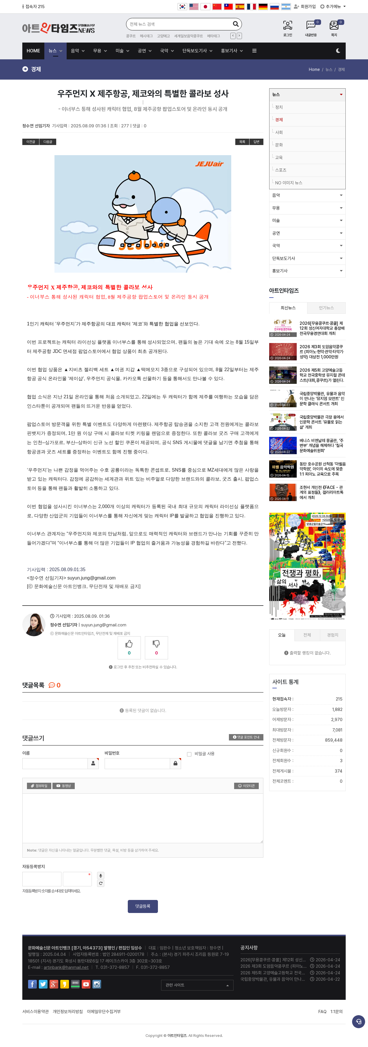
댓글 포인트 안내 (246, 737)
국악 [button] (276, 245)
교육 (279, 157)
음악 (75, 51)
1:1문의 (337, 1011)
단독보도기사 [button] (283, 258)
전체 (307, 635)
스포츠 (281, 170)
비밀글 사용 (201, 753)
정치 (279, 107)
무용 (98, 51)
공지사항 (249, 948)
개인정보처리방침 (68, 1011)
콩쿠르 (131, 36)
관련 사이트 (197, 986)
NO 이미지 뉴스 (289, 183)
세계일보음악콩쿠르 (188, 36)
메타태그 (213, 36)
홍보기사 (229, 51)
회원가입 (305, 6)
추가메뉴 (331, 6)
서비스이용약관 (35, 1011)
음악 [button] (276, 195)
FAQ (322, 1011)
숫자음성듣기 (100, 875)
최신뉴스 (288, 308)
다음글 (47, 142)
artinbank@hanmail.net (66, 967)
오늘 (282, 635)
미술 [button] (276, 220)
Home (314, 69)
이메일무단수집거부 (104, 1011)
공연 (142, 51)
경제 (279, 119)
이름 (26, 753)
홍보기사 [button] (279, 271)
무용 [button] (276, 208)
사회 (279, 132)
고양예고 (163, 36)
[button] (340, 519)
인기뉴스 (326, 308)
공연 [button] (276, 233)
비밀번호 (112, 753)
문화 (279, 145)
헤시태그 (146, 36)
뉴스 (53, 51)
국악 (165, 51)
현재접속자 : (307, 699)
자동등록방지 (33, 866)
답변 (256, 142)
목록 (242, 142)
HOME (33, 51)
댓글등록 (142, 906)
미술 (120, 51)
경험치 (332, 635)
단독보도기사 (195, 51)
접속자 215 (33, 6)
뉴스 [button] (276, 94)
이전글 (30, 142)
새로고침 (100, 883)
